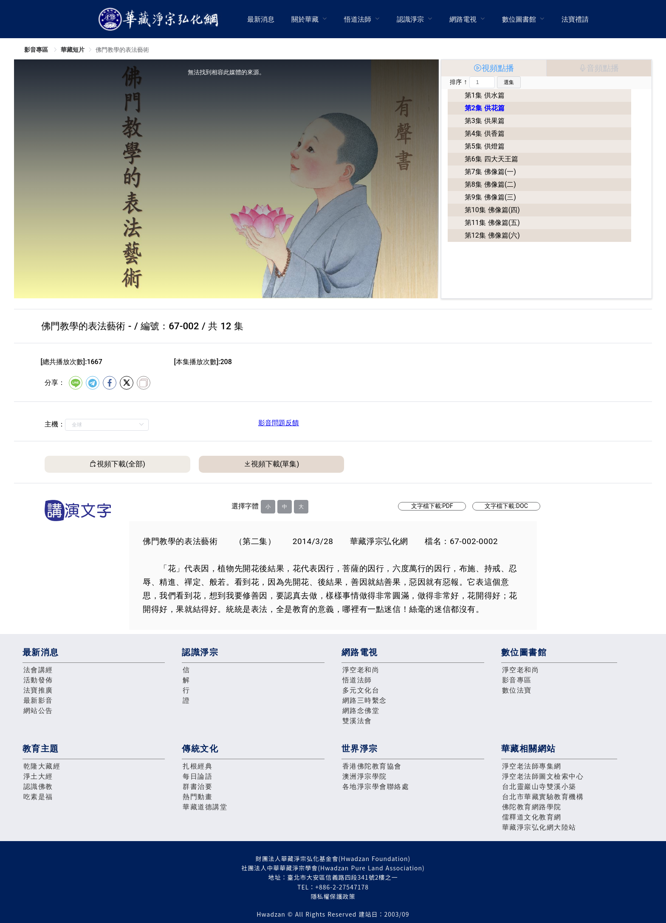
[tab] (494, 67)
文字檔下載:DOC (506, 505)
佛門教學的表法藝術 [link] (122, 49)
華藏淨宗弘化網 (160, 19)
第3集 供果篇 (485, 121)
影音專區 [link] (37, 49)
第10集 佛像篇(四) (492, 210)
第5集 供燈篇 (485, 146)
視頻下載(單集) (275, 464)
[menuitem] (261, 19)
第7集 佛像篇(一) (490, 172)
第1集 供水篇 (485, 95)
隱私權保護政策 (333, 896)
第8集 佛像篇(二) (490, 184)
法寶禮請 (575, 19)
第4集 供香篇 (485, 133)
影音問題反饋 (278, 423)
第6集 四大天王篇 (491, 159)
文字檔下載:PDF (432, 505)
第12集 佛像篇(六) (492, 235)
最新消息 (260, 19)
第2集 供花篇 (485, 108)
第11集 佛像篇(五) (492, 223)
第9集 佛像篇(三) (490, 197)
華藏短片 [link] (73, 49)
